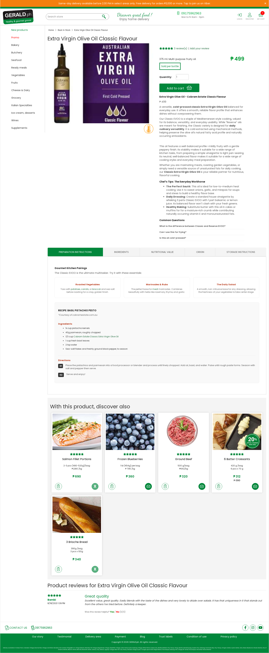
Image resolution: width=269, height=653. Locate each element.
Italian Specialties (21, 105)
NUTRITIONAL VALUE (162, 252)
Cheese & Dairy (20, 90)
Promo (15, 37)
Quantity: (164, 77)
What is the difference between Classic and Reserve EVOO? (192, 226)
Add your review (199, 48)
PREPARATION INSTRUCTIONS (75, 252)
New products (19, 30)
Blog (142, 636)
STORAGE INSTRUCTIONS (241, 252)
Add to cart (179, 87)
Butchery (16, 52)
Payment (120, 636)
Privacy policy (229, 636)
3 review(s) (180, 48)
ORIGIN (200, 252)
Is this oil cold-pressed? (172, 237)
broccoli (96, 289)
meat (155, 289)
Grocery (16, 97)
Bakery (15, 45)
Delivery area (93, 636)
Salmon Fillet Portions (76, 459)
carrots (85, 289)
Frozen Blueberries (130, 459)
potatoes (75, 289)
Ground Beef (183, 459)
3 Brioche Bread (76, 542)
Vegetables (18, 75)
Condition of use (197, 636)
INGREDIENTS (121, 252)
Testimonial (64, 636)
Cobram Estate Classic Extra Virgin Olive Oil (96, 336)
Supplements (19, 128)
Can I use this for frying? (172, 232)
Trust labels (166, 636)
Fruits (14, 82)
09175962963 (188, 13)
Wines (15, 120)
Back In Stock (64, 30)
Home (51, 30)
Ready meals (19, 67)
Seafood (16, 60)
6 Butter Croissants (237, 459)
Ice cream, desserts (23, 113)
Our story (37, 636)
